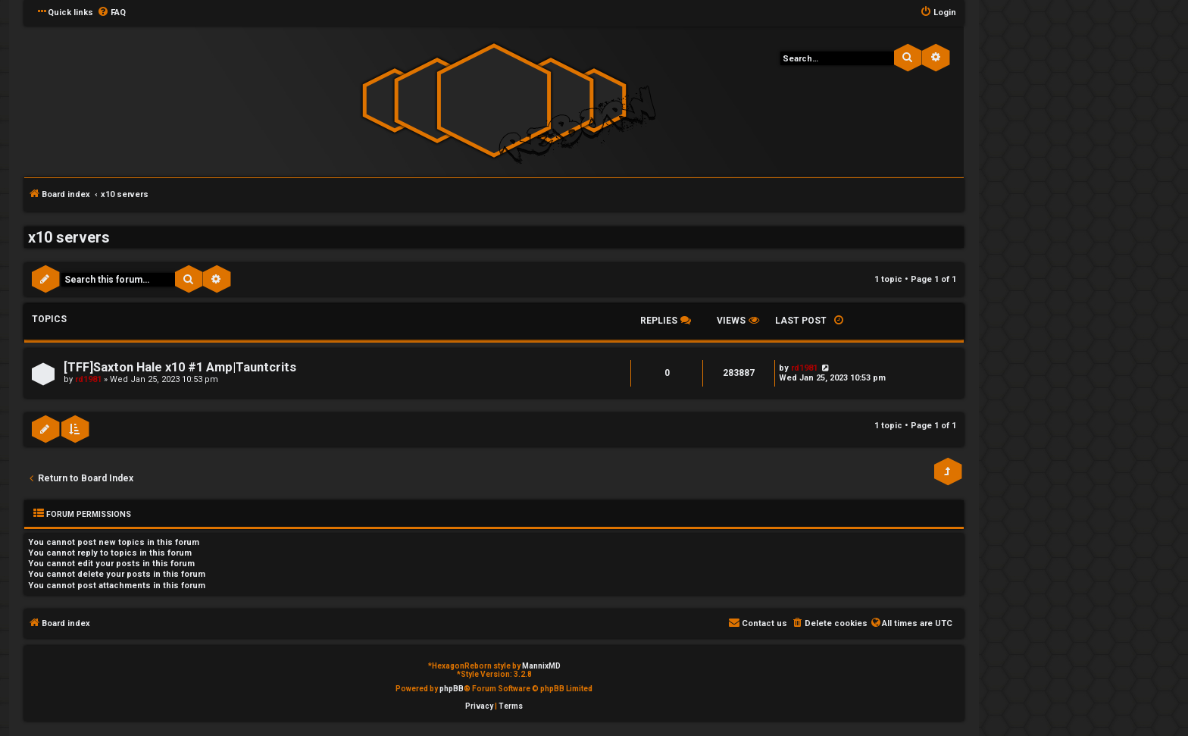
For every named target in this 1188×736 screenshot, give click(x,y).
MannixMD (541, 666)
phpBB (451, 688)
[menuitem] (111, 13)
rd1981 (88, 379)
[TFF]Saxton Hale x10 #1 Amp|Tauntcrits (180, 367)
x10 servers (69, 237)
